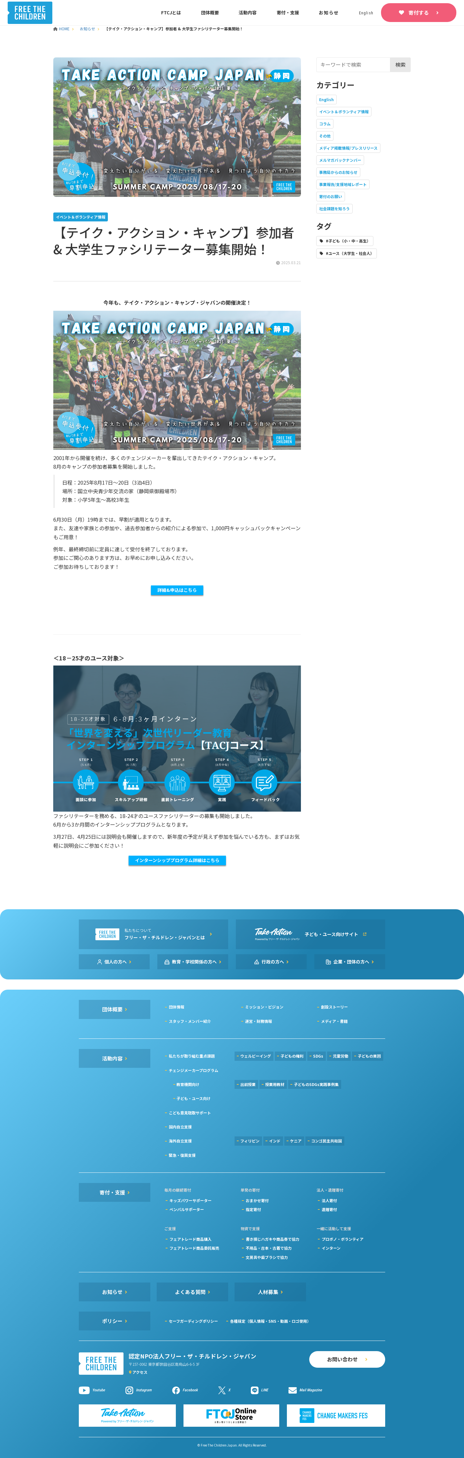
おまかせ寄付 (257, 1200)
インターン (331, 1248)
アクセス (139, 1372)
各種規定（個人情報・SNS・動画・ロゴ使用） (270, 1321)
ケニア (296, 1140)
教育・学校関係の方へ (194, 961)
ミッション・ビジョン (264, 1006)
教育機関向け (187, 1084)
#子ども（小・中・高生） (348, 240)
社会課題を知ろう (334, 208)
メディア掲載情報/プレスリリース (348, 148)
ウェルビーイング (255, 1056)
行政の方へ (273, 961)
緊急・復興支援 (182, 1155)
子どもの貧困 (369, 1056)
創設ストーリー (334, 1006)
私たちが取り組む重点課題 (192, 1056)
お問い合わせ (342, 1359)
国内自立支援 (180, 1126)
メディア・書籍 (334, 1021)
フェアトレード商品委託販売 (194, 1248)
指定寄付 (253, 1209)
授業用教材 (274, 1084)
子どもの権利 (292, 1056)
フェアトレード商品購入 (190, 1239)
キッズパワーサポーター (190, 1200)
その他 (325, 135)
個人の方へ (115, 961)
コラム (325, 123)
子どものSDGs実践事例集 (316, 1084)
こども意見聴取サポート (190, 1112)
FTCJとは (171, 12)
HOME (62, 28)
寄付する (418, 12)
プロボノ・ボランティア (342, 1239)
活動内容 (248, 12)
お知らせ (329, 12)
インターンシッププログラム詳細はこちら (177, 860)
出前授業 (248, 1084)
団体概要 (210, 12)
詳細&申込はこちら (177, 590)
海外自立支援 (180, 1140)
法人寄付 (329, 1200)
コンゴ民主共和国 (326, 1140)
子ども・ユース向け (193, 1098)
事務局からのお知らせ (338, 172)
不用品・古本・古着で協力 (269, 1248)
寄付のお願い (330, 196)
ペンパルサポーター (186, 1209)
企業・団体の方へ (351, 961)
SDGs (318, 1056)
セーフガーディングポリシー (193, 1321)
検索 (400, 64)
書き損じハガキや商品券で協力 (272, 1239)
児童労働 (340, 1056)
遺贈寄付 (329, 1209)
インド (275, 1140)
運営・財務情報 (258, 1021)
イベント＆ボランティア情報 (344, 111)
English (326, 99)
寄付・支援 (288, 12)
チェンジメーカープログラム (193, 1070)
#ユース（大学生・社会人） (350, 253)
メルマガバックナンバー (340, 160)
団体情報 (176, 1006)
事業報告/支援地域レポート (343, 184)
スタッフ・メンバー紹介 (190, 1021)
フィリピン (249, 1140)
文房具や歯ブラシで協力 (267, 1257)
